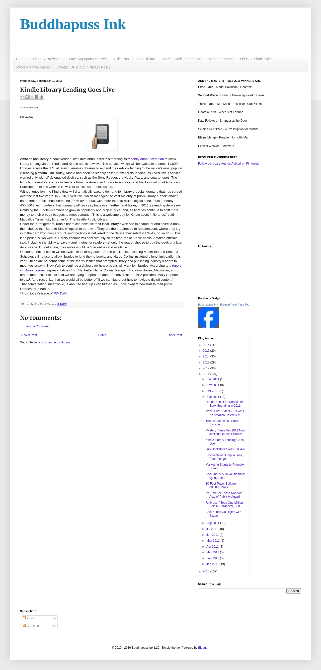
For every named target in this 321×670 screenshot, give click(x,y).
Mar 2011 (213, 552)
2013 (206, 362)
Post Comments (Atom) (54, 342)
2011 (206, 374)
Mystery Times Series (33, 67)
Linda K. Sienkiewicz (256, 59)
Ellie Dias (121, 59)
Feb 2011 (213, 558)
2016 (206, 345)
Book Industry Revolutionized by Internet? (225, 475)
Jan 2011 (213, 564)
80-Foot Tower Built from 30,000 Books (222, 485)
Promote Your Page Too (234, 304)
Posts (28, 618)
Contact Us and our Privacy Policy (84, 67)
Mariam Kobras (220, 59)
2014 (206, 356)
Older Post (175, 335)
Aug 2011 (213, 523)
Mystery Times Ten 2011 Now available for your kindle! (225, 432)
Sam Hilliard (145, 59)
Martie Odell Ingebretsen (182, 59)
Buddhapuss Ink (73, 24)
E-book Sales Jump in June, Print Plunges (224, 457)
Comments (32, 626)
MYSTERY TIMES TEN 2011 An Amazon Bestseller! (225, 413)
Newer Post (29, 335)
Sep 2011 (213, 397)
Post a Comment (37, 326)
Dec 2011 (213, 379)
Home (20, 59)
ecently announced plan (146, 159)
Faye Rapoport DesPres (88, 59)
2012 (206, 368)
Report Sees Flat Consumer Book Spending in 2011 (224, 403)
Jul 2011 (212, 529)
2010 (206, 571)
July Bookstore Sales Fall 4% (225, 449)
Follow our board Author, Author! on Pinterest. (228, 163)
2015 (206, 350)
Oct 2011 (212, 391)
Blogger (203, 647)
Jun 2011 (213, 535)
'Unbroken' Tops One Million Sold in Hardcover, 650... (224, 504)
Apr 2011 (212, 546)
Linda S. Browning (47, 59)
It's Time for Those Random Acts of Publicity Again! (224, 494)
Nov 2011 (213, 385)
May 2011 (213, 540)
